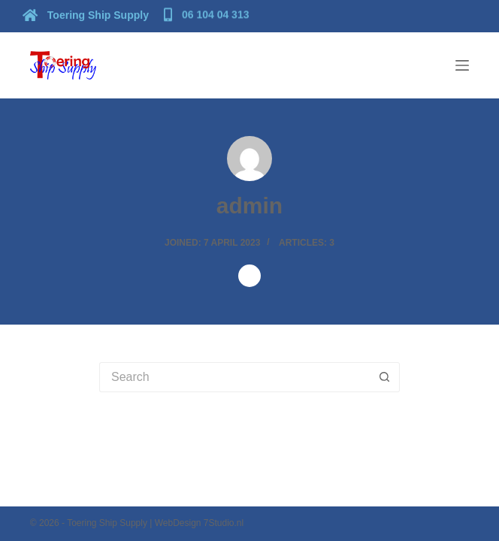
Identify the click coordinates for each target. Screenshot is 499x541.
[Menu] (462, 65)
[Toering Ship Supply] (88, 14)
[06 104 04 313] (208, 13)
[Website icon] (249, 275)
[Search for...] (234, 377)
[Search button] (385, 377)
